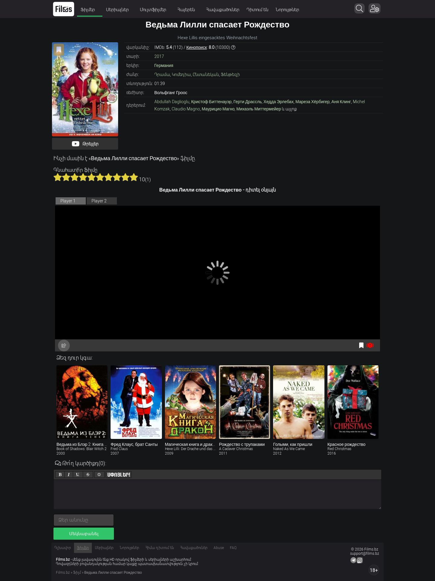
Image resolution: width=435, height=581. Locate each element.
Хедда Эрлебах (278, 101)
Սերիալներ (119, 9)
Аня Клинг (341, 101)
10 (134, 177)
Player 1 (68, 200)
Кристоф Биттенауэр (211, 101)
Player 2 (99, 200)
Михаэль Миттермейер (258, 108)
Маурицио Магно (218, 108)
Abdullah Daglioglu (171, 101)
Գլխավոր (62, 548)
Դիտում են (257, 9)
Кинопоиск (196, 47)
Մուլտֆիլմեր (155, 9)
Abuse (219, 548)
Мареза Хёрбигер (312, 101)
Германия (163, 65)
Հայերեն (188, 9)
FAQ (233, 548)
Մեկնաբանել (83, 533)
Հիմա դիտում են (159, 548)
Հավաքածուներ (222, 9)
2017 (159, 56)
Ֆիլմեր (90, 9)
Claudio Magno (186, 108)
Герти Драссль (248, 101)
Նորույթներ (287, 9)
